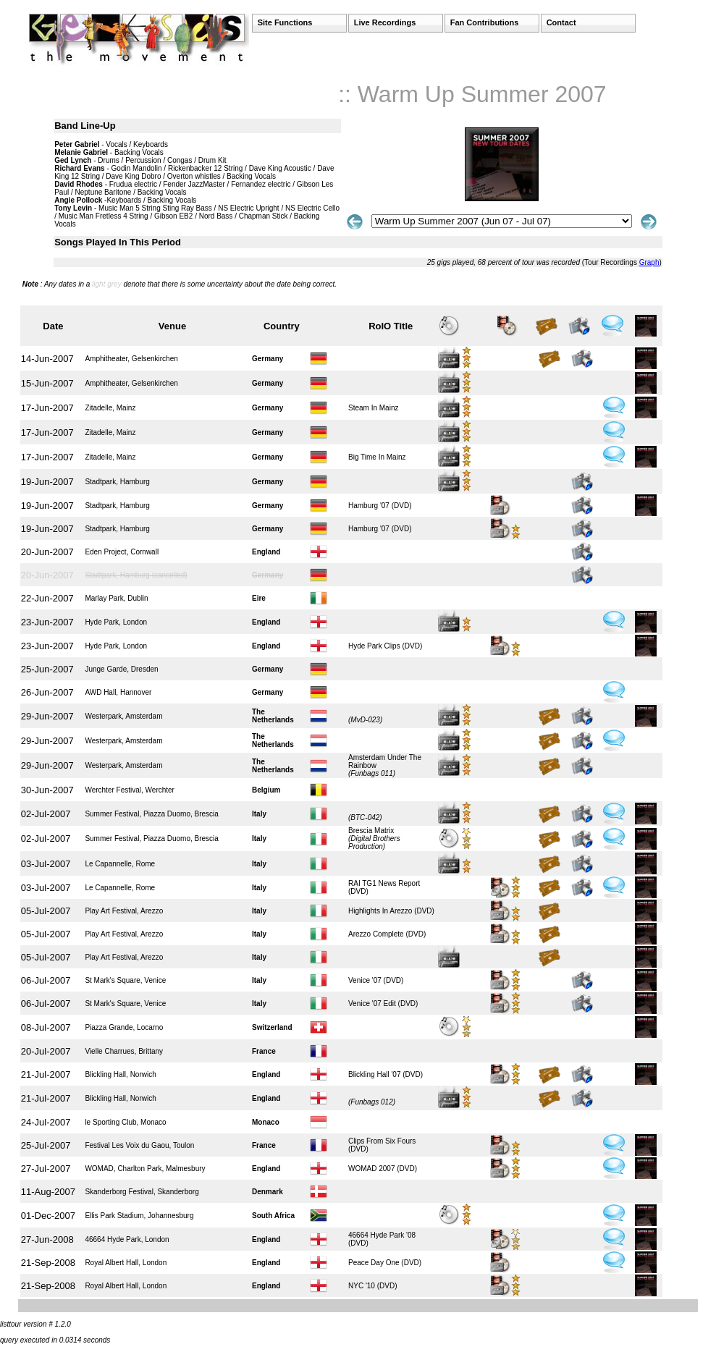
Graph (649, 262)
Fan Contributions (484, 22)
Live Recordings (385, 22)
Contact (561, 22)
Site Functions (285, 22)
